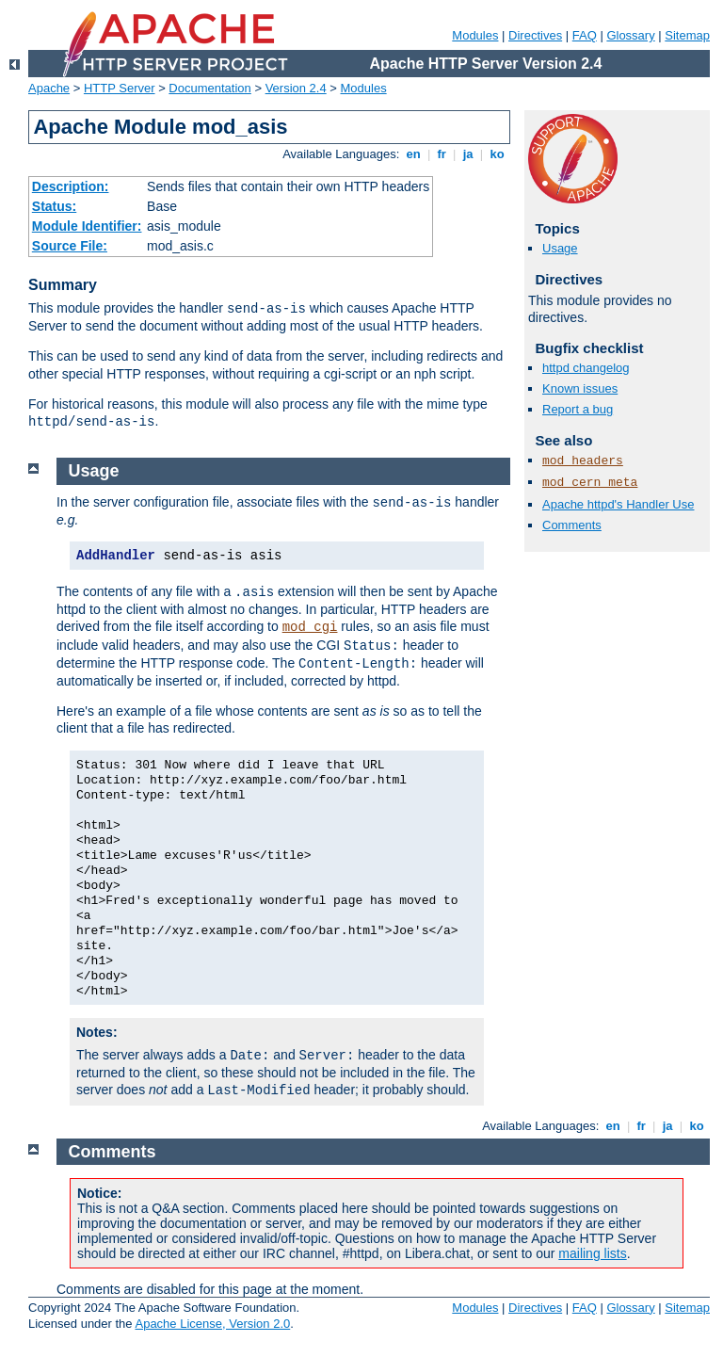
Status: (54, 206)
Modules (475, 35)
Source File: (69, 245)
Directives (535, 35)
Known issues (580, 388)
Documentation (209, 88)
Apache (49, 88)
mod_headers (582, 461)
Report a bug (577, 409)
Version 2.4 (296, 88)
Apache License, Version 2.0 (212, 1324)
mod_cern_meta (589, 483)
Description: (70, 186)
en (413, 154)
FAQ (584, 35)
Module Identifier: (87, 226)
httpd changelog (586, 368)
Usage (560, 248)
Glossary (630, 35)
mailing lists (592, 1253)
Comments (572, 525)
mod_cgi (310, 627)
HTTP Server (119, 88)
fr (442, 154)
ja (467, 154)
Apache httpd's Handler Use (618, 504)
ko (497, 154)
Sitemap (687, 35)
